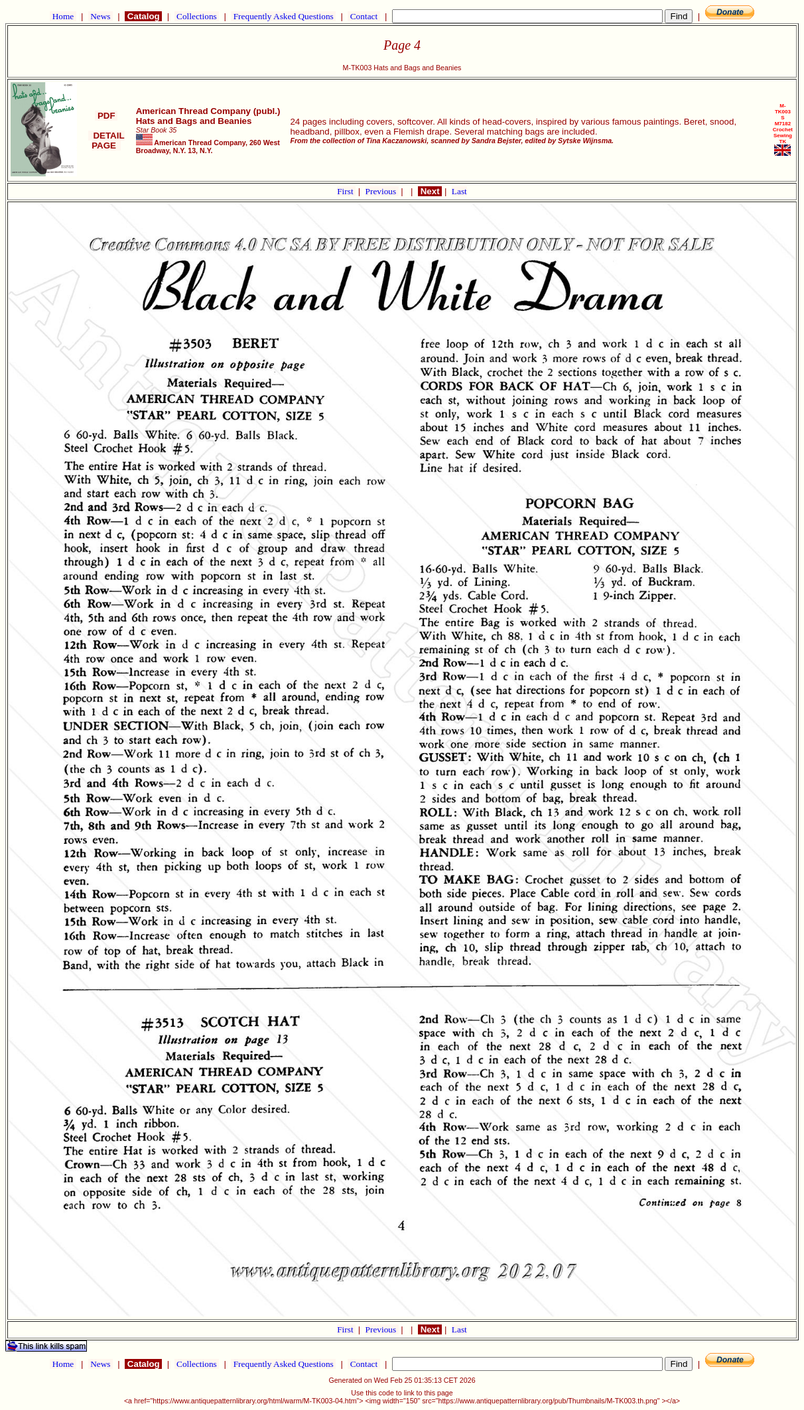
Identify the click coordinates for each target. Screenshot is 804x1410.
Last (459, 191)
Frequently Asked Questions (283, 16)
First (346, 191)
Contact (363, 16)
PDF (106, 116)
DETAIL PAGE (106, 140)
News (100, 16)
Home (63, 16)
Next (430, 191)
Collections (196, 16)
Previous (382, 191)
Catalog (143, 16)
